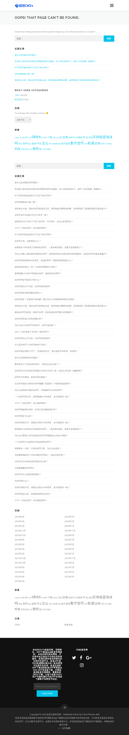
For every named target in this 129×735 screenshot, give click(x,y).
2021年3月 (69, 576)
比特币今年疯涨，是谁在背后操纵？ (31, 377)
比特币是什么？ (22, 480)
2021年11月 (69, 558)
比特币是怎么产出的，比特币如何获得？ (33, 286)
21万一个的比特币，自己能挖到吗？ (31, 228)
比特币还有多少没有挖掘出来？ (29, 318)
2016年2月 (20, 581)
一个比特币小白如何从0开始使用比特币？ (33, 441)
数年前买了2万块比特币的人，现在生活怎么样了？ (37, 364)
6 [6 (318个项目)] (15, 137)
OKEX (17, 95)
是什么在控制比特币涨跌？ (26, 55)
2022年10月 (20, 535)
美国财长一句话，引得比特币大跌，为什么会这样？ (38, 448)
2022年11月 (69, 530)
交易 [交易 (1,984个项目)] (65, 137)
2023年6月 (20, 516)
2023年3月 (69, 521)
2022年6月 (20, 544)
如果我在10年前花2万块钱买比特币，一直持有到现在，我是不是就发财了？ (49, 247)
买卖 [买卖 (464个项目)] (60, 137)
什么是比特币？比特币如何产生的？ (31, 344)
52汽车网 (66, 728)
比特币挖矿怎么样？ (24, 416)
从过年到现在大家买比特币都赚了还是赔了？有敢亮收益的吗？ (43, 383)
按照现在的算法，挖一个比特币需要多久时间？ (36, 266)
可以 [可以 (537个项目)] (20, 143)
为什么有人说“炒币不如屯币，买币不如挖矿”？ (36, 325)
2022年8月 (20, 539)
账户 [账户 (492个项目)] (41, 149)
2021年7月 (69, 567)
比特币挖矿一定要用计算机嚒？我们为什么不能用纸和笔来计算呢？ (45, 299)
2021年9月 (69, 562)
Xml (97, 714)
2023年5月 (69, 516)
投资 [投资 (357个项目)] (59, 144)
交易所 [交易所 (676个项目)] (79, 137)
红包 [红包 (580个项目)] (23, 149)
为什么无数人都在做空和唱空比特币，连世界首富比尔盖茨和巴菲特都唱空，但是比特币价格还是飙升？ (61, 253)
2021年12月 (20, 558)
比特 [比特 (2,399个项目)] (98, 143)
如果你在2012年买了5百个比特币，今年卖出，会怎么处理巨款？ (44, 221)
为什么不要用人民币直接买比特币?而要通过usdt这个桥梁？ (41, 435)
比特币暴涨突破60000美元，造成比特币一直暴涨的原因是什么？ (44, 260)
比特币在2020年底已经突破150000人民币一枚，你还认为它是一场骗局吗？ (49, 370)
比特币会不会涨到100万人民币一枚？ (31, 214)
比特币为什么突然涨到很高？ (28, 474)
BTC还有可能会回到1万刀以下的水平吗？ (32, 67)
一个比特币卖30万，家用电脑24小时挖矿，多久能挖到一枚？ (42, 396)
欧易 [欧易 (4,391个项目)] (91, 143)
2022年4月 (20, 549)
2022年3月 (69, 549)
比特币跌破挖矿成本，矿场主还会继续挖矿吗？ (36, 409)
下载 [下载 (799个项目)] (50, 137)
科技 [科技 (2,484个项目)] (17, 149)
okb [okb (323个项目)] (29, 137)
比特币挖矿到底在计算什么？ (28, 279)
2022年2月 (20, 553)
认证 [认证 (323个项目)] (30, 149)
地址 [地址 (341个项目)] (29, 144)
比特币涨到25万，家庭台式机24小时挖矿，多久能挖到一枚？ (42, 422)
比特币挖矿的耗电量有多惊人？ (29, 292)
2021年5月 (69, 572)
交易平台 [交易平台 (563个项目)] (72, 137)
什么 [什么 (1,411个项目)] (85, 137)
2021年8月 (20, 567)
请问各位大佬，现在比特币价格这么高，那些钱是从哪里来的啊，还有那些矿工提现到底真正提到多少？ (58, 80)
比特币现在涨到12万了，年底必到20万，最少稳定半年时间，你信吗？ (46, 351)
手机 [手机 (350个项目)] (50, 144)
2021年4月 (20, 576)
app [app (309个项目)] (17, 137)
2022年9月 (69, 535)
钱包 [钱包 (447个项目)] (49, 149)
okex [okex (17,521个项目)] (36, 136)
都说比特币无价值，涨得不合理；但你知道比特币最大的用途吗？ (44, 312)
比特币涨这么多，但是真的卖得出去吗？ (33, 493)
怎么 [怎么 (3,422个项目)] (45, 143)
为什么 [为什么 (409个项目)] (55, 137)
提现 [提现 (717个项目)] (68, 143)
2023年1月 (69, 526)
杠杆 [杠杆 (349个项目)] (85, 144)
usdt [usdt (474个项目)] (44, 137)
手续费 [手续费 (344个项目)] (54, 144)
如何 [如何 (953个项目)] (34, 143)
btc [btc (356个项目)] (20, 137)
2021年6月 (20, 572)
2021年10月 (20, 562)
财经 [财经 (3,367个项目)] (36, 148)
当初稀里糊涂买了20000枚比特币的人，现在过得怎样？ (40, 454)
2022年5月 (69, 544)
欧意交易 (18, 99)
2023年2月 (20, 526)
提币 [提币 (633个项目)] (63, 143)
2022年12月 (20, 530)
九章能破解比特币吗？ (25, 468)
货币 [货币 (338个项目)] (45, 149)
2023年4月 (20, 521)
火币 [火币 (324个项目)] (106, 144)
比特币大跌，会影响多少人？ (28, 241)
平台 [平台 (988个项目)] (39, 143)
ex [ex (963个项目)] (23, 137)
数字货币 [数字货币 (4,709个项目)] (77, 143)
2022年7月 (69, 539)
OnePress (67, 714)
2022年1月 (69, 553)
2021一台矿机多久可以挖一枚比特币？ (32, 331)
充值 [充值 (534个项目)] (90, 137)
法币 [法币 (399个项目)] (102, 143)
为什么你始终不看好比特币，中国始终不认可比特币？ (39, 390)
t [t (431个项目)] (41, 137)
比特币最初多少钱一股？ (25, 74)
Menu (111, 5)
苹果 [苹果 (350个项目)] (27, 149)
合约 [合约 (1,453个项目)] (25, 143)
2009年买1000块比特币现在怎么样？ (31, 461)
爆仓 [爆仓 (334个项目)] (110, 144)
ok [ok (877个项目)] (26, 137)
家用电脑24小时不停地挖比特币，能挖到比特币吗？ (38, 273)
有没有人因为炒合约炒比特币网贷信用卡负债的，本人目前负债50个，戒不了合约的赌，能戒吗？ (55, 61)
